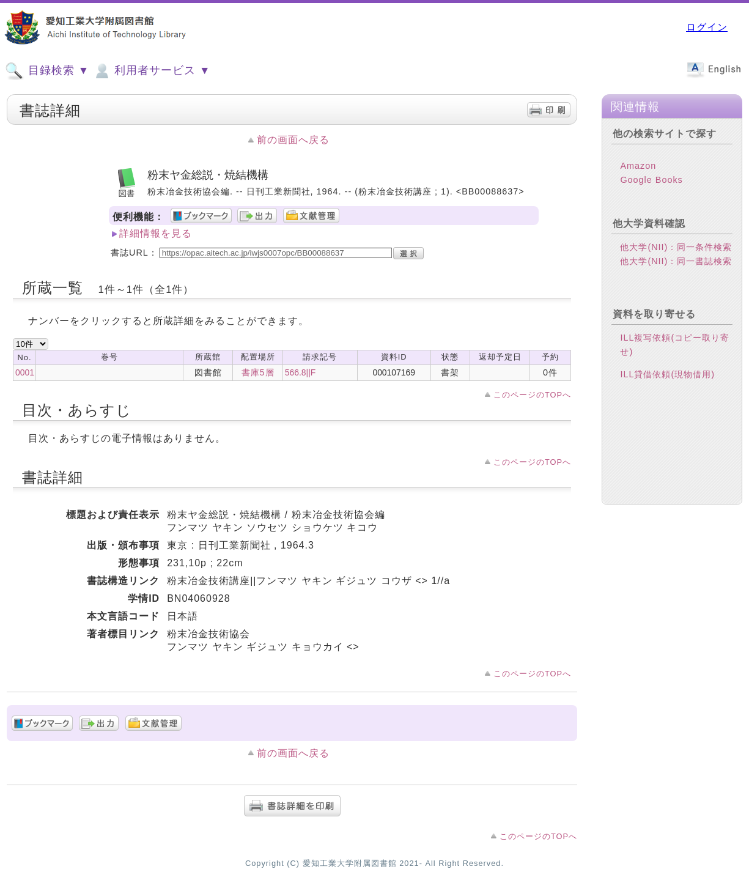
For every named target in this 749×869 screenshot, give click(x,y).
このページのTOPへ (532, 394)
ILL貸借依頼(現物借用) (667, 384)
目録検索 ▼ (47, 71)
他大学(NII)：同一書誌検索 (676, 271)
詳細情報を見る (155, 233)
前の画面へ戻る (293, 140)
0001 (24, 372)
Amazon (638, 175)
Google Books (651, 189)
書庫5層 (258, 372)
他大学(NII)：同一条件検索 (676, 257)
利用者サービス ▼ (151, 71)
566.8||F (300, 372)
